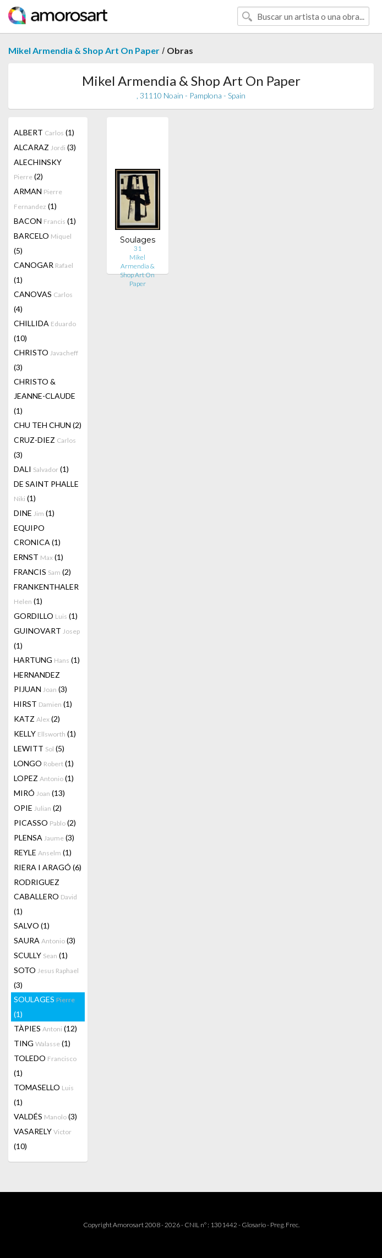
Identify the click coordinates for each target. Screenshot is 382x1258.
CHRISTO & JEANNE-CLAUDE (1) (44, 396)
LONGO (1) (44, 763)
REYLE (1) (43, 852)
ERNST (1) (38, 557)
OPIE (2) (38, 807)
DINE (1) (34, 513)
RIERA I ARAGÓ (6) (47, 867)
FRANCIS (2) (42, 571)
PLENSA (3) (44, 837)
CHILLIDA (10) (45, 330)
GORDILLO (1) (46, 615)
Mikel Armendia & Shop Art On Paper (84, 50)
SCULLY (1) (41, 955)
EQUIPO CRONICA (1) (37, 535)
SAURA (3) (44, 940)
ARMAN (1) (38, 198)
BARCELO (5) (43, 243)
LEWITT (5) (39, 748)
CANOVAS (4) (43, 301)
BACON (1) (45, 221)
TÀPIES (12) (45, 1028)
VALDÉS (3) (45, 1116)
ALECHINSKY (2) (38, 169)
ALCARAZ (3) (45, 147)
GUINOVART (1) (47, 638)
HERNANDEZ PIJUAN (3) (40, 682)
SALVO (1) (32, 925)
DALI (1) (41, 469)
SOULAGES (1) (44, 1007)
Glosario (254, 1225)
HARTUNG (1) (47, 659)
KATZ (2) (37, 718)
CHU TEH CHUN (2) (47, 425)
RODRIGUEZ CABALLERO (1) (45, 896)
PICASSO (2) (45, 822)
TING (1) (42, 1043)
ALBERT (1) (44, 132)
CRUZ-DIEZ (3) (45, 447)
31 (137, 248)
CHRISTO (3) (46, 360)
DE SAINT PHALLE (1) (46, 491)
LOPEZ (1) (44, 778)
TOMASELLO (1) (44, 1095)
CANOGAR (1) (43, 272)
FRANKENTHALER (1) (46, 594)
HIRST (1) (43, 703)
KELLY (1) (45, 733)
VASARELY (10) (43, 1139)
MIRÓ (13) (39, 793)
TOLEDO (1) (45, 1065)
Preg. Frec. (284, 1225)
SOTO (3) (46, 977)
